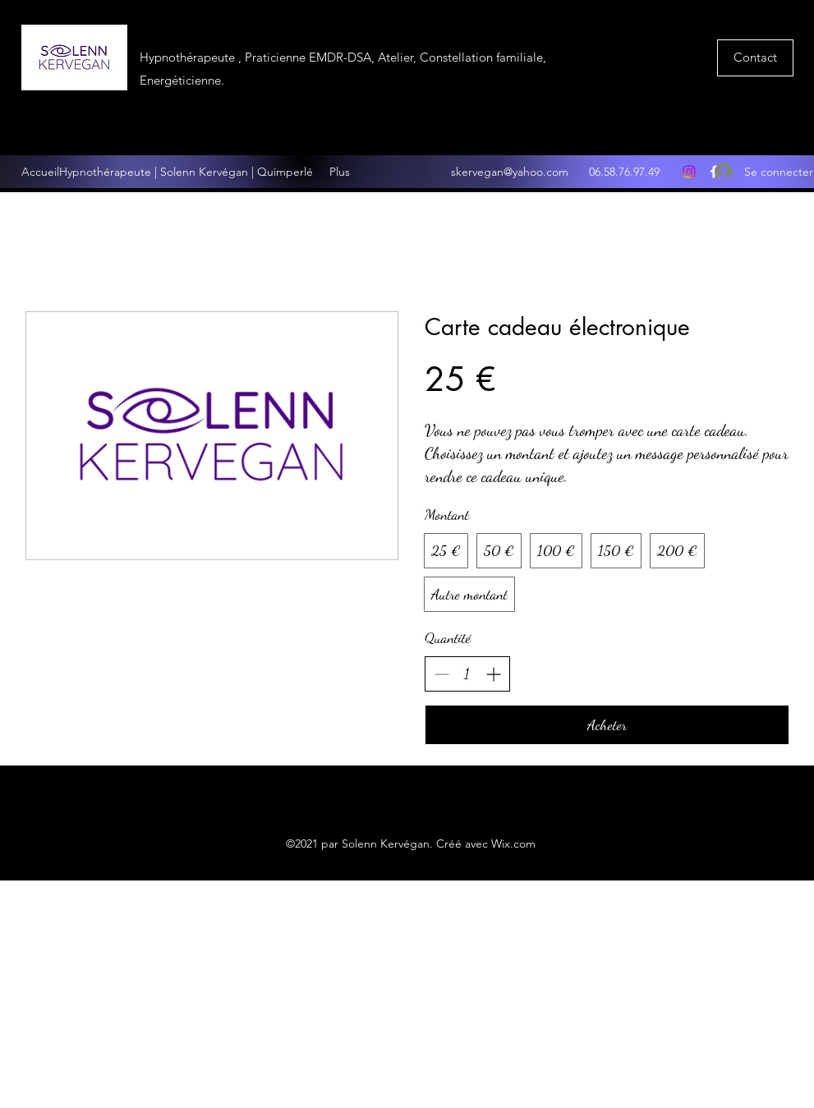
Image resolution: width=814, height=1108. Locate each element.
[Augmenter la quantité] (493, 674)
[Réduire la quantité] (441, 674)
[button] (755, 57)
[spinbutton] (467, 674)
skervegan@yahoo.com (509, 171)
